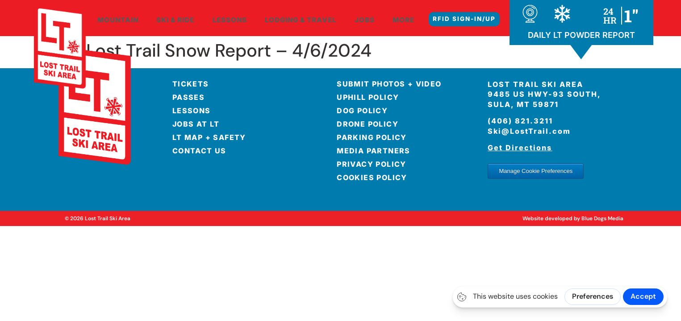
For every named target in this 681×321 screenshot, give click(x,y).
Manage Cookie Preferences (535, 171)
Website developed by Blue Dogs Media (572, 218)
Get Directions (520, 147)
